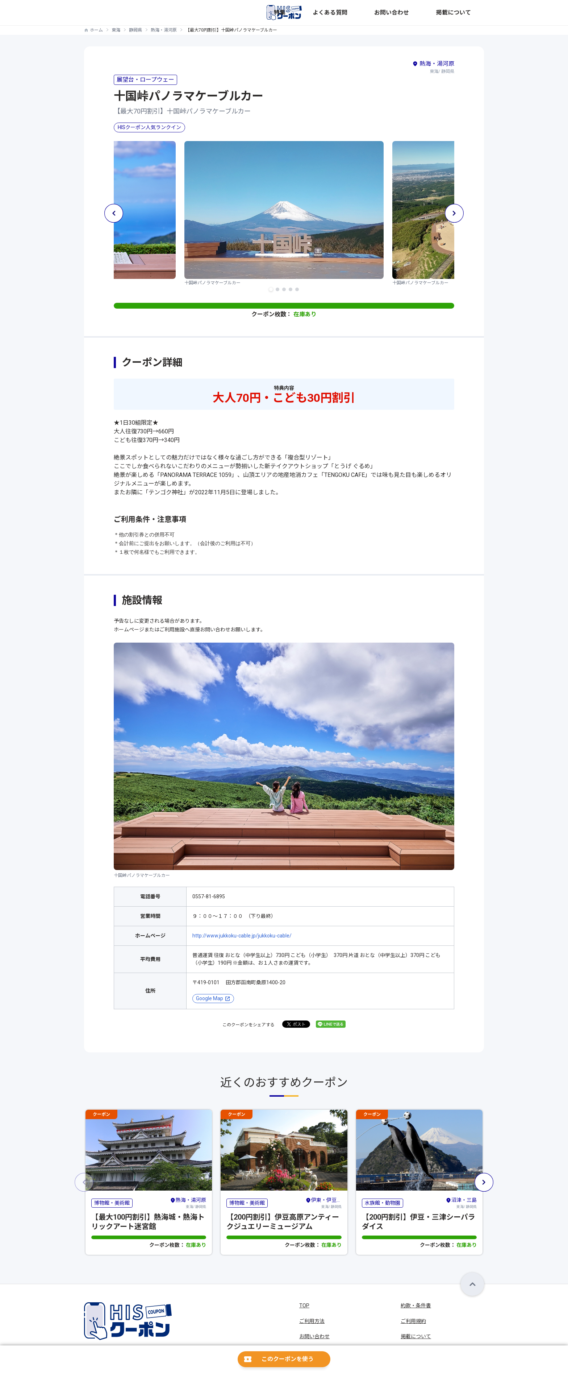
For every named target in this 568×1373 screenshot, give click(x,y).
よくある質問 (390, 13)
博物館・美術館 (112, 1203)
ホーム (96, 30)
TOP (304, 1305)
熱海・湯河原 (164, 30)
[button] (271, 289)
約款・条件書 (416, 1305)
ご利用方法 (312, 1321)
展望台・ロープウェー (145, 79)
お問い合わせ (429, 13)
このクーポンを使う (288, 1359)
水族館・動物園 (382, 1203)
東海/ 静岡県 (188, 1202)
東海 (116, 30)
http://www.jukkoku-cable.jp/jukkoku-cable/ (242, 936)
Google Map (209, 998)
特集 (361, 13)
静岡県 (135, 30)
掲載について (469, 13)
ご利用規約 (413, 1321)
